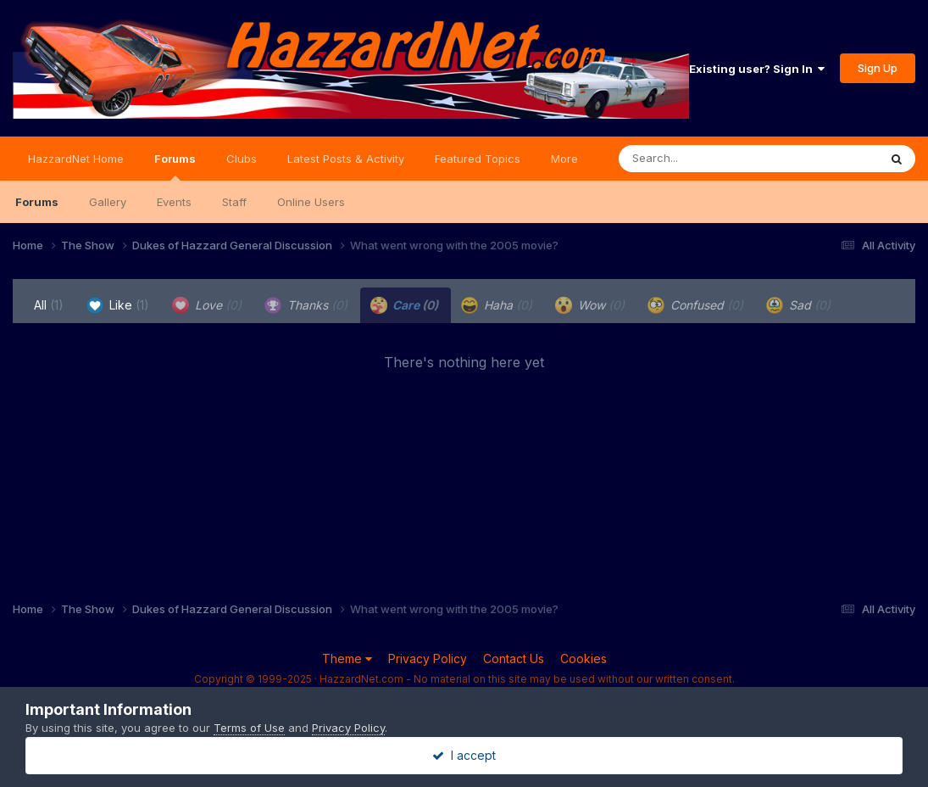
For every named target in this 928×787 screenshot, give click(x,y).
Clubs (241, 158)
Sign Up (877, 68)
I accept (464, 755)
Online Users (311, 202)
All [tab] (49, 305)
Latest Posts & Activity (345, 158)
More (564, 158)
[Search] (702, 158)
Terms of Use (249, 727)
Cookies (583, 658)
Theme (347, 658)
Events (174, 202)
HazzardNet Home (76, 158)
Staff (234, 202)
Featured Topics (477, 158)
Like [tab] (117, 305)
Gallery (107, 202)
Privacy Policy (427, 658)
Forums (175, 166)
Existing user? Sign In (757, 68)
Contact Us (513, 658)
